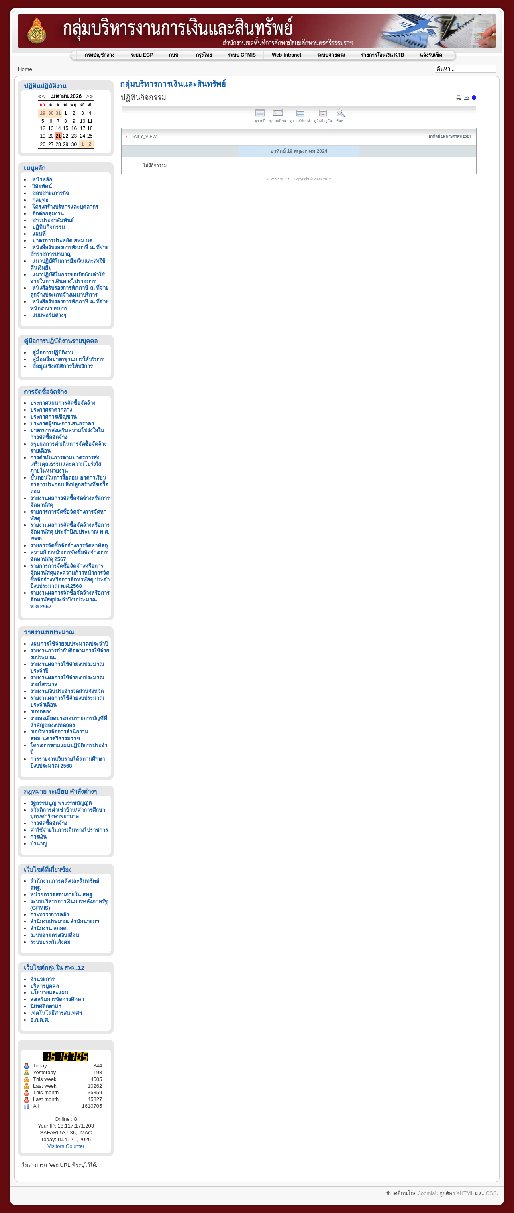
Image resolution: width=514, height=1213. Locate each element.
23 (74, 136)
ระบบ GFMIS (242, 55)
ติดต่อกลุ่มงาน (48, 214)
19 (42, 136)
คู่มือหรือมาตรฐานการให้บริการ (68, 359)
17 (82, 128)
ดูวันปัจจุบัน (323, 118)
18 (89, 128)
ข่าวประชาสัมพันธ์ (53, 220)
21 (58, 136)
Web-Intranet (286, 55)
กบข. (174, 55)
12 (42, 128)
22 (65, 136)
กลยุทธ (40, 200)
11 (89, 121)
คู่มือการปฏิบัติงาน (52, 352)
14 (58, 128)
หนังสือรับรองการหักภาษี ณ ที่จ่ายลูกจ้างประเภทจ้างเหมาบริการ (69, 291)
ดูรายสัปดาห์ (300, 118)
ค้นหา (340, 118)
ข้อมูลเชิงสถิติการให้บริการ (62, 366)
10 (82, 121)
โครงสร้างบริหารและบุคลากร (65, 207)
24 (82, 136)
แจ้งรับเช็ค (431, 55)
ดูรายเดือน (277, 118)
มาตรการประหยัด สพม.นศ (62, 241)
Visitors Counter (65, 1146)
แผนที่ (39, 234)
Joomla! (427, 1193)
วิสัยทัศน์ (42, 186)
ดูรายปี (260, 118)
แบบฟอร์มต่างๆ (49, 315)
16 (74, 128)
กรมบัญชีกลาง (99, 55)
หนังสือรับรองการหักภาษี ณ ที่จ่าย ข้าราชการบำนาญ (69, 250)
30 (74, 144)
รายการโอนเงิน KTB (382, 55)
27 (50, 144)
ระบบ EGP (142, 55)
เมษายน (59, 96)
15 (65, 128)
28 (58, 144)
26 (42, 144)
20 (50, 136)
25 (89, 136)
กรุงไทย (204, 55)
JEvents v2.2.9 (279, 179)
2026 (76, 96)
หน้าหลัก (42, 180)
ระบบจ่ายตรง (331, 55)
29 (65, 144)
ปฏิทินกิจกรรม (48, 227)
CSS (491, 1193)
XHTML (465, 1193)
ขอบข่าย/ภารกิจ (50, 193)
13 (50, 128)
